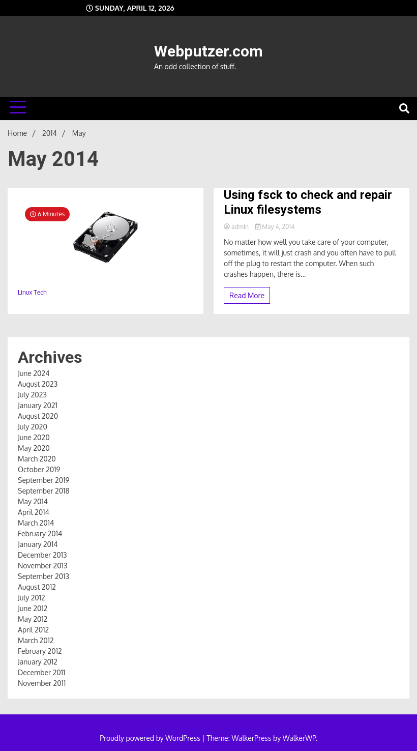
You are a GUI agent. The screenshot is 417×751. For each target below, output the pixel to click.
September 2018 (44, 490)
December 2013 (42, 555)
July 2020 (32, 426)
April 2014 (33, 512)
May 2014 (33, 501)
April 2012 (33, 629)
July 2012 (31, 597)
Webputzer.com (208, 51)
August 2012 (37, 587)
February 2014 (40, 533)
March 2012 (36, 640)
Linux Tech (32, 292)
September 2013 (43, 576)
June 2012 (32, 608)
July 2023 (32, 394)
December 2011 (41, 672)
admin (237, 226)
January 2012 (37, 661)
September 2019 (43, 480)
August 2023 (37, 384)
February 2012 (40, 651)
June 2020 (34, 437)
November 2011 (42, 683)
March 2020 (37, 458)
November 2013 (43, 565)
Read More (246, 295)
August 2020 (38, 416)
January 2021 (37, 405)
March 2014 (36, 522)
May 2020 (34, 448)
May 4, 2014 (274, 226)
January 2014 (38, 544)
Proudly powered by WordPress (151, 738)
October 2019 (39, 469)
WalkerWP (299, 738)
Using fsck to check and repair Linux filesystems (308, 202)
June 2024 (33, 373)
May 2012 (32, 619)
